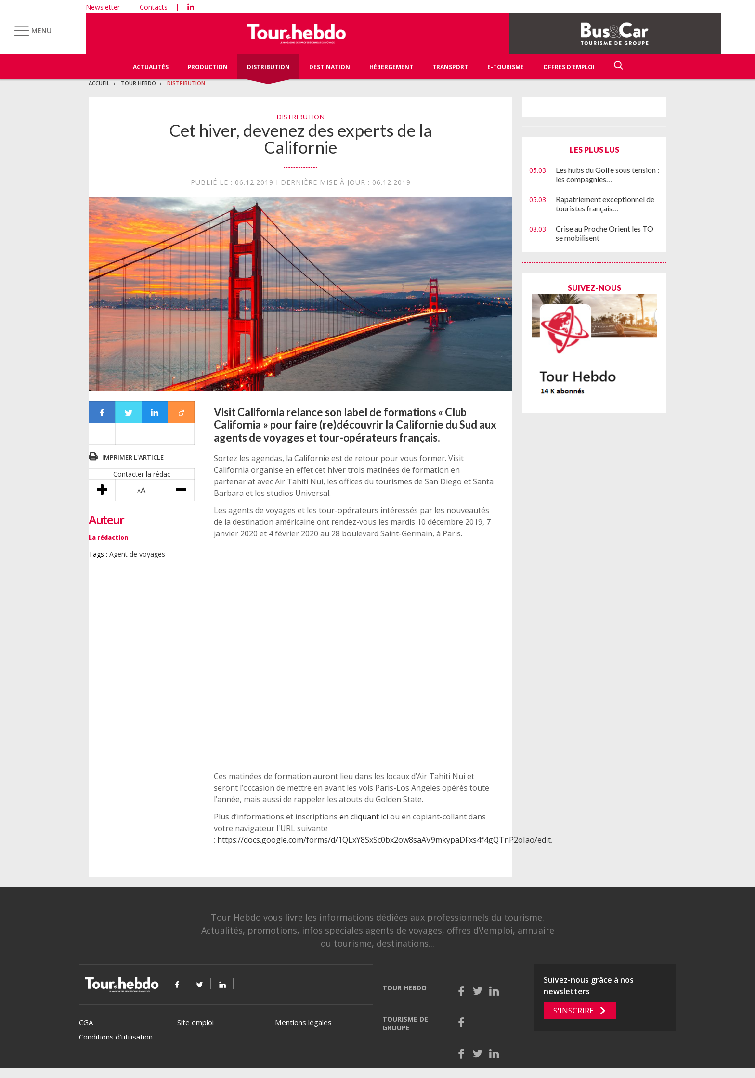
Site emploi (195, 1022)
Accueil (99, 83)
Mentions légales (303, 1022)
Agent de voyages (137, 553)
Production (208, 67)
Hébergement (391, 67)
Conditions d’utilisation (116, 1036)
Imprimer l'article (133, 457)
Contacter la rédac (141, 474)
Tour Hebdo (138, 83)
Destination (329, 67)
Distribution (268, 67)
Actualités (151, 67)
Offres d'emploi (569, 67)
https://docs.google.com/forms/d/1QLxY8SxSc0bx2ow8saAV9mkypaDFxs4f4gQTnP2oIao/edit (384, 839)
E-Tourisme (505, 67)
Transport (450, 67)
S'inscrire (573, 1010)
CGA (86, 1022)
